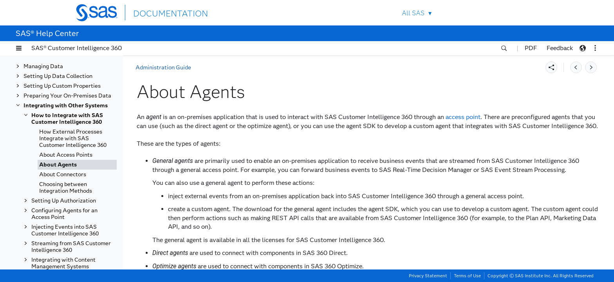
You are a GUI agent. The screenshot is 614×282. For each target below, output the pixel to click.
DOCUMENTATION (161, 12)
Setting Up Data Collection (57, 76)
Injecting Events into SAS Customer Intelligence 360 (65, 230)
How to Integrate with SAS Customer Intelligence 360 (67, 118)
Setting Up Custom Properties (62, 86)
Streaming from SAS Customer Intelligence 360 (71, 246)
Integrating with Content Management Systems (63, 263)
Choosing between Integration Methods (65, 187)
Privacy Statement (428, 275)
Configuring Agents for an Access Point (64, 214)
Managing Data (43, 66)
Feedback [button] (560, 48)
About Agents (58, 164)
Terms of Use (467, 275)
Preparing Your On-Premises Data (67, 95)
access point (463, 117)
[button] (19, 48)
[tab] (77, 165)
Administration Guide (163, 67)
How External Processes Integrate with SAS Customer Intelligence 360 (73, 138)
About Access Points (65, 155)
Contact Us (503, 13)
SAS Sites (522, 13)
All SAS (413, 13)
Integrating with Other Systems (65, 105)
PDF (531, 48)
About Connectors (62, 174)
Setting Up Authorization (63, 200)
